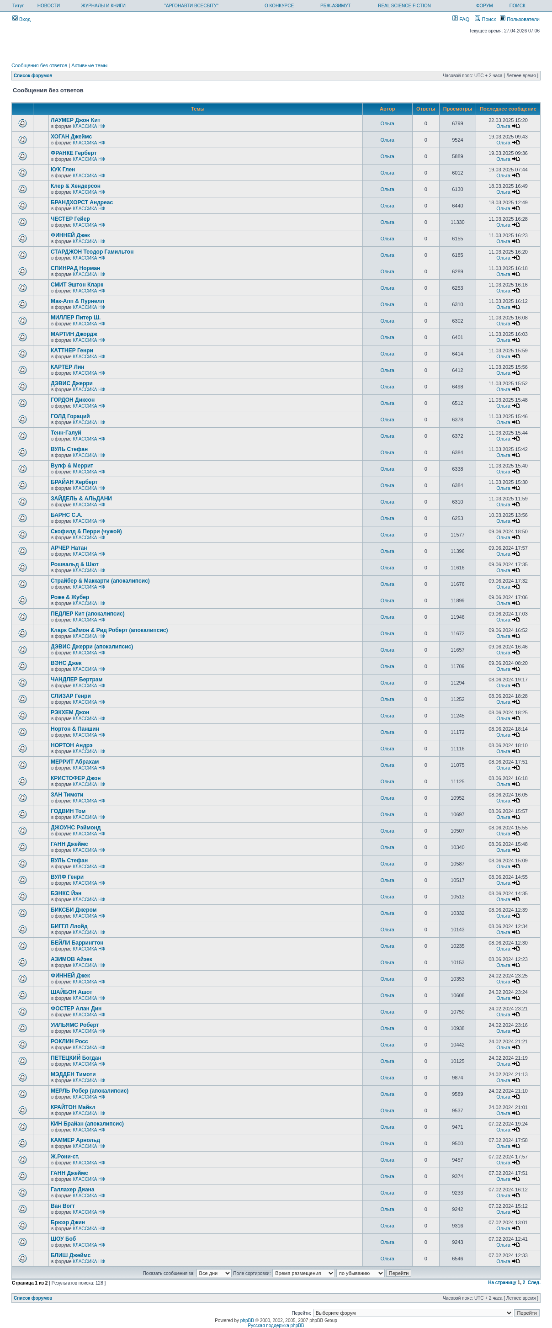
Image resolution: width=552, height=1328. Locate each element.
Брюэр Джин (68, 1222)
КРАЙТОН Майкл (73, 1107)
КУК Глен (63, 169)
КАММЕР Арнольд (75, 1140)
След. (534, 1282)
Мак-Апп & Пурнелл (77, 301)
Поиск (485, 19)
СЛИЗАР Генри (71, 696)
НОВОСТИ (48, 5)
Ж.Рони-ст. (65, 1156)
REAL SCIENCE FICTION (404, 5)
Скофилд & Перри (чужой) (86, 531)
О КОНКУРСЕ (279, 5)
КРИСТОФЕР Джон (76, 778)
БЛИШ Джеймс (70, 1255)
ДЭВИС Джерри (72, 383)
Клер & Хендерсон (76, 186)
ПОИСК (517, 5)
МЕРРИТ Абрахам (75, 762)
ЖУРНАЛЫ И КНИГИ (103, 5)
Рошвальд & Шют (75, 564)
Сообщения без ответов (39, 65)
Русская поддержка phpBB (276, 1325)
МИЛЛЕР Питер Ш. (76, 317)
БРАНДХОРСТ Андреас (82, 202)
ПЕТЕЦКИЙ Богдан (76, 1058)
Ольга (387, 123)
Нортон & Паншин (75, 729)
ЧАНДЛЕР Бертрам (76, 679)
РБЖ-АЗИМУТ (335, 5)
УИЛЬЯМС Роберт (75, 1025)
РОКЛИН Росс (69, 1041)
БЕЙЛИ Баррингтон (77, 943)
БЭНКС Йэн (66, 893)
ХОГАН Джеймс (71, 136)
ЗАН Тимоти (67, 794)
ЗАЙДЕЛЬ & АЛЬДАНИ (81, 498)
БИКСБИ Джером (74, 910)
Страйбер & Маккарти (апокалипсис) (100, 581)
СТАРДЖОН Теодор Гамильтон (92, 252)
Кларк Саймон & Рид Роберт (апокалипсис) (109, 630)
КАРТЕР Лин (68, 367)
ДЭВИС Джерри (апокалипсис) (92, 646)
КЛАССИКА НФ (89, 126)
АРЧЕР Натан (69, 548)
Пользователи (520, 19)
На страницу (502, 1282)
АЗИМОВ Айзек (71, 959)
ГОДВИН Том (68, 811)
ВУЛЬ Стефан (69, 449)
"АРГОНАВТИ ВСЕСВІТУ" (191, 5)
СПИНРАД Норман (75, 268)
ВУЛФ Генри (67, 877)
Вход (21, 19)
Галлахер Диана (72, 1189)
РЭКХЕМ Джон (70, 712)
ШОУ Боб (63, 1239)
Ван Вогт (63, 1206)
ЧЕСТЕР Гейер (70, 219)
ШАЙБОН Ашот (71, 992)
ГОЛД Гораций (70, 416)
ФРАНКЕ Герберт (74, 153)
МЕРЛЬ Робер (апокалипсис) (89, 1091)
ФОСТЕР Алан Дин (76, 1008)
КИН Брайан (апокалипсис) (87, 1124)
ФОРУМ (484, 5)
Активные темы (89, 65)
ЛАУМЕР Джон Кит (76, 120)
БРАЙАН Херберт (74, 482)
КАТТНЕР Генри (72, 350)
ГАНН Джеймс (69, 844)
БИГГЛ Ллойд (69, 926)
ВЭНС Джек (66, 663)
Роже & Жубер (70, 597)
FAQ (460, 19)
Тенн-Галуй (66, 433)
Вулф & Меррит (72, 465)
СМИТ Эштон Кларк (77, 285)
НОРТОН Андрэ (72, 745)
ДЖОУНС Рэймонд (76, 827)
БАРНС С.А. (67, 515)
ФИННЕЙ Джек (70, 235)
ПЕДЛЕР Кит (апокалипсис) (88, 614)
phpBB (247, 1320)
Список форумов (33, 75)
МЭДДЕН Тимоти (73, 1074)
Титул (18, 5)
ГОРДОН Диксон (73, 400)
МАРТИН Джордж (74, 334)
